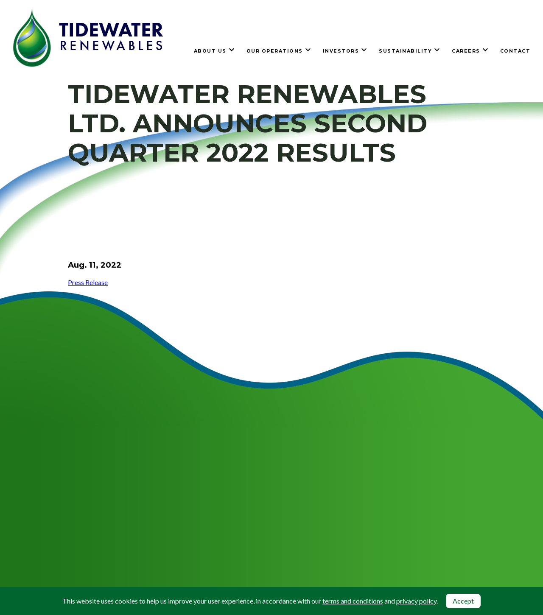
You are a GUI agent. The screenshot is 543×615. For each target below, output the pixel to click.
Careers (466, 51)
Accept (463, 601)
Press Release (88, 282)
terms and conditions (352, 601)
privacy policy (416, 601)
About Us (210, 51)
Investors (341, 51)
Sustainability (405, 51)
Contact (515, 51)
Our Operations (274, 51)
